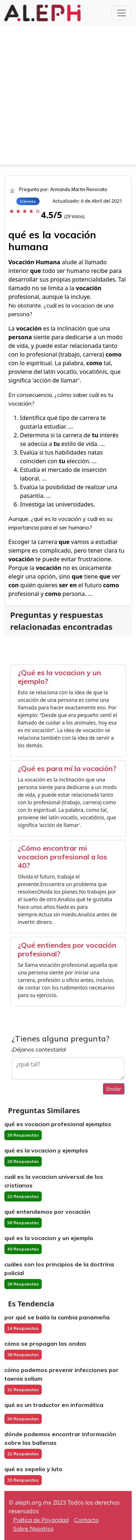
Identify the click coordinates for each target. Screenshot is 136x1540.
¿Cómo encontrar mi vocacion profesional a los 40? (62, 857)
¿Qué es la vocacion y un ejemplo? (59, 677)
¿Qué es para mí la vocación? (67, 768)
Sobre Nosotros (33, 1528)
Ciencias (28, 201)
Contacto (86, 1519)
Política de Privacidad (41, 1519)
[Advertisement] (68, 97)
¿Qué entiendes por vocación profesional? (67, 949)
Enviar (113, 1088)
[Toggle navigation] (121, 13)
